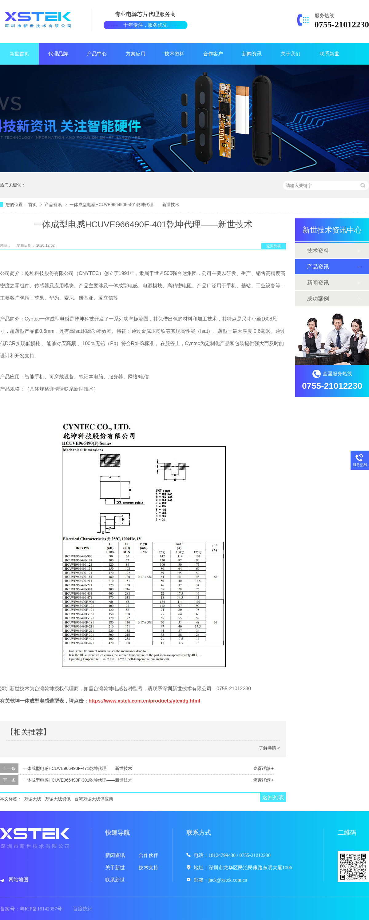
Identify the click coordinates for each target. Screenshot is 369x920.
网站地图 (18, 879)
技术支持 (148, 867)
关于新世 (115, 867)
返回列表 (273, 246)
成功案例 (318, 299)
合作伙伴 (148, 855)
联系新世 (329, 53)
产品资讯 (54, 204)
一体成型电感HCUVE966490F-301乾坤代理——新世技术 (77, 780)
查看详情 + (263, 768)
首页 (33, 204)
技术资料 (174, 53)
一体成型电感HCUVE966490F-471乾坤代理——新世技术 (77, 768)
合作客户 (213, 53)
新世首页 (19, 53)
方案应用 (135, 53)
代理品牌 (58, 53)
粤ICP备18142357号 (41, 908)
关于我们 (290, 53)
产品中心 (97, 53)
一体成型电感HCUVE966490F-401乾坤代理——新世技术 (124, 204)
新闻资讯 (252, 53)
